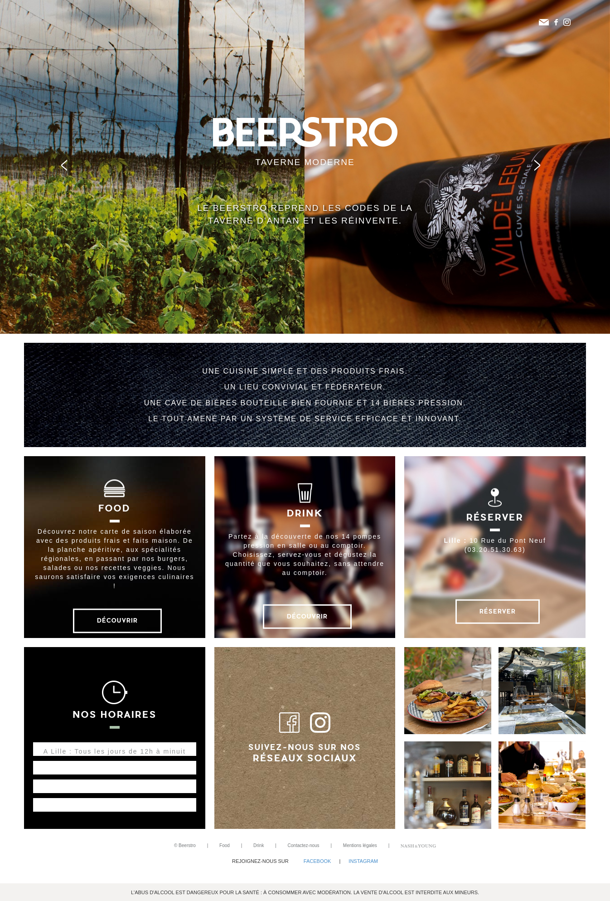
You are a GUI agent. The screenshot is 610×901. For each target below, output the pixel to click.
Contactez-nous (304, 845)
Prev (68, 167)
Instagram (363, 861)
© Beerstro (185, 845)
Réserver (497, 611)
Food (224, 845)
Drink (258, 845)
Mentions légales (360, 845)
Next (541, 167)
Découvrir (117, 620)
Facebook (317, 861)
